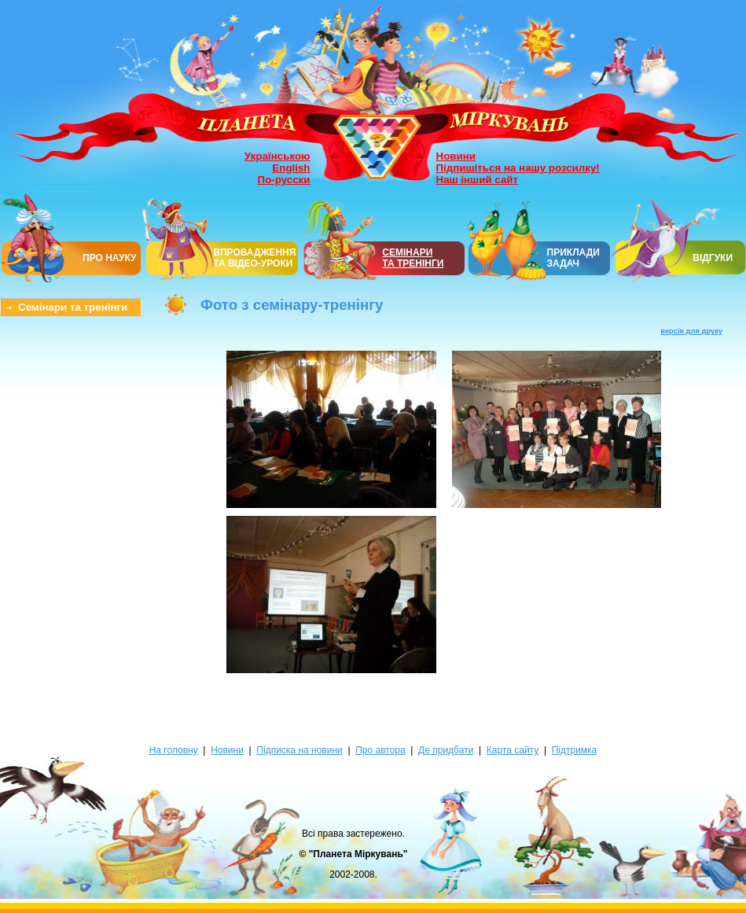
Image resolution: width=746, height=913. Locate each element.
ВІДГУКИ (713, 257)
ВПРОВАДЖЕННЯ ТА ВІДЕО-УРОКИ (254, 258)
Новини (456, 156)
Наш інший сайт (477, 180)
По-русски (284, 180)
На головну (173, 750)
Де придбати (445, 750)
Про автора (380, 750)
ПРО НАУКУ (110, 257)
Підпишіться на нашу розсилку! (518, 168)
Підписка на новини (299, 750)
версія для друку (691, 331)
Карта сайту (512, 750)
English (291, 168)
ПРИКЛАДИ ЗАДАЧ (573, 258)
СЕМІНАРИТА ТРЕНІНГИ (412, 258)
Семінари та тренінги (72, 307)
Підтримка (574, 750)
